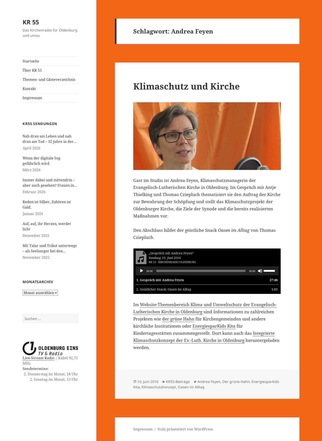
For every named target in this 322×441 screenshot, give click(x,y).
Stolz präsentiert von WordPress (185, 429)
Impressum (32, 97)
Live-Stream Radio (38, 357)
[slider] (201, 271)
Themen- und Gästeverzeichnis (49, 79)
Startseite (31, 61)
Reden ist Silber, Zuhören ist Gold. (47, 204)
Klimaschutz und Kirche (186, 86)
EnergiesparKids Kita (214, 326)
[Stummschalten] (260, 271)
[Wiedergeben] (141, 271)
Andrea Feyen (208, 381)
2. (163, 289)
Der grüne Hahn (236, 381)
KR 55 (31, 22)
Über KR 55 (32, 70)
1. (160, 280)
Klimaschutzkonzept (159, 387)
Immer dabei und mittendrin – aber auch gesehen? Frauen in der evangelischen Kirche (49, 183)
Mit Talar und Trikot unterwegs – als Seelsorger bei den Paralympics (50, 248)
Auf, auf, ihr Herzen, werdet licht (47, 226)
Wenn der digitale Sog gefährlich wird (41, 161)
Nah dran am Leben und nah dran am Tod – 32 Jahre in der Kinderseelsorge (48, 139)
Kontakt (29, 88)
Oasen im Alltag (191, 387)
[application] (207, 270)
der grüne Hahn (178, 319)
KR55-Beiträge (178, 381)
